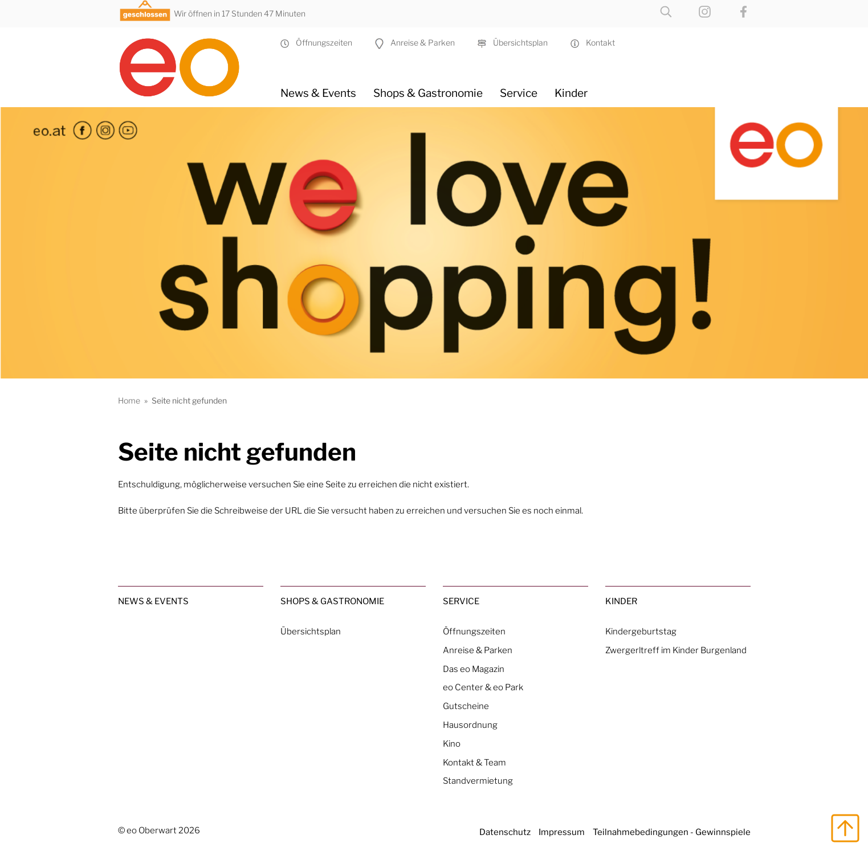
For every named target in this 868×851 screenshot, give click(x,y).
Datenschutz (505, 831)
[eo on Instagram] (693, 10)
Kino (452, 743)
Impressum (562, 831)
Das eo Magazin (473, 668)
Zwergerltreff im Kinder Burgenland (676, 650)
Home (129, 400)
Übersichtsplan (513, 43)
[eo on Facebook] (732, 10)
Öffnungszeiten (316, 43)
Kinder (571, 93)
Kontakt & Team (474, 762)
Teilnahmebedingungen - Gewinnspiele (672, 831)
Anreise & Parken (415, 43)
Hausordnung (470, 724)
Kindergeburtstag (641, 631)
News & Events (318, 93)
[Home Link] (190, 62)
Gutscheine (466, 706)
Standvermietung (478, 780)
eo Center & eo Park (483, 687)
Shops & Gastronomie (428, 93)
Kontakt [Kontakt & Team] (592, 43)
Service (518, 93)
